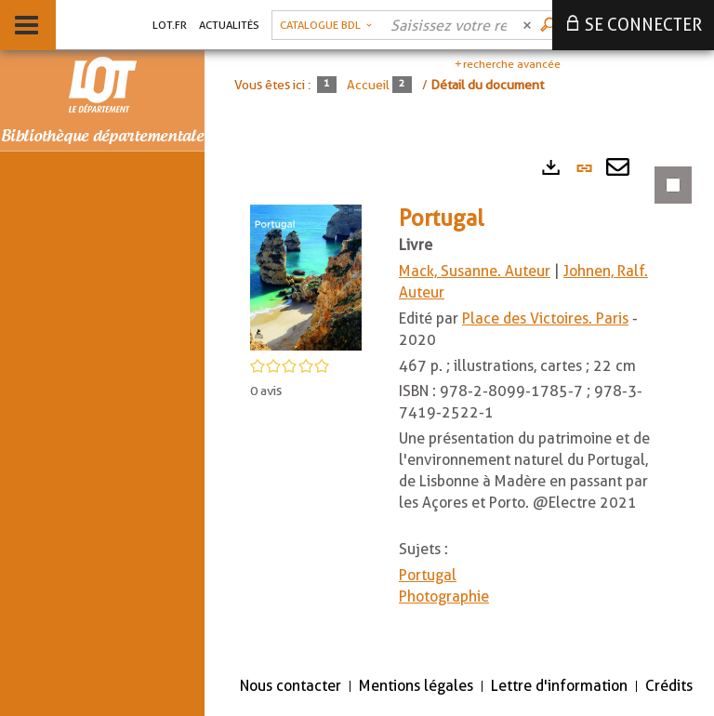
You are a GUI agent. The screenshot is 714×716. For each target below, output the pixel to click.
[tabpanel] (459, 403)
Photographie (444, 596)
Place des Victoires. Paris (545, 318)
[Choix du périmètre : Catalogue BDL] (325, 25)
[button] (306, 276)
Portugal (427, 575)
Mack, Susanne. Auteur (474, 271)
